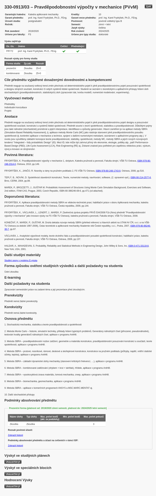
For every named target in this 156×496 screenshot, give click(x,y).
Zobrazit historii (15, 435)
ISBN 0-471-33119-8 (138, 246)
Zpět (148, 6)
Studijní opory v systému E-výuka (20, 260)
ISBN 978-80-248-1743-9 (108, 171)
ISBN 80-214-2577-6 (140, 177)
